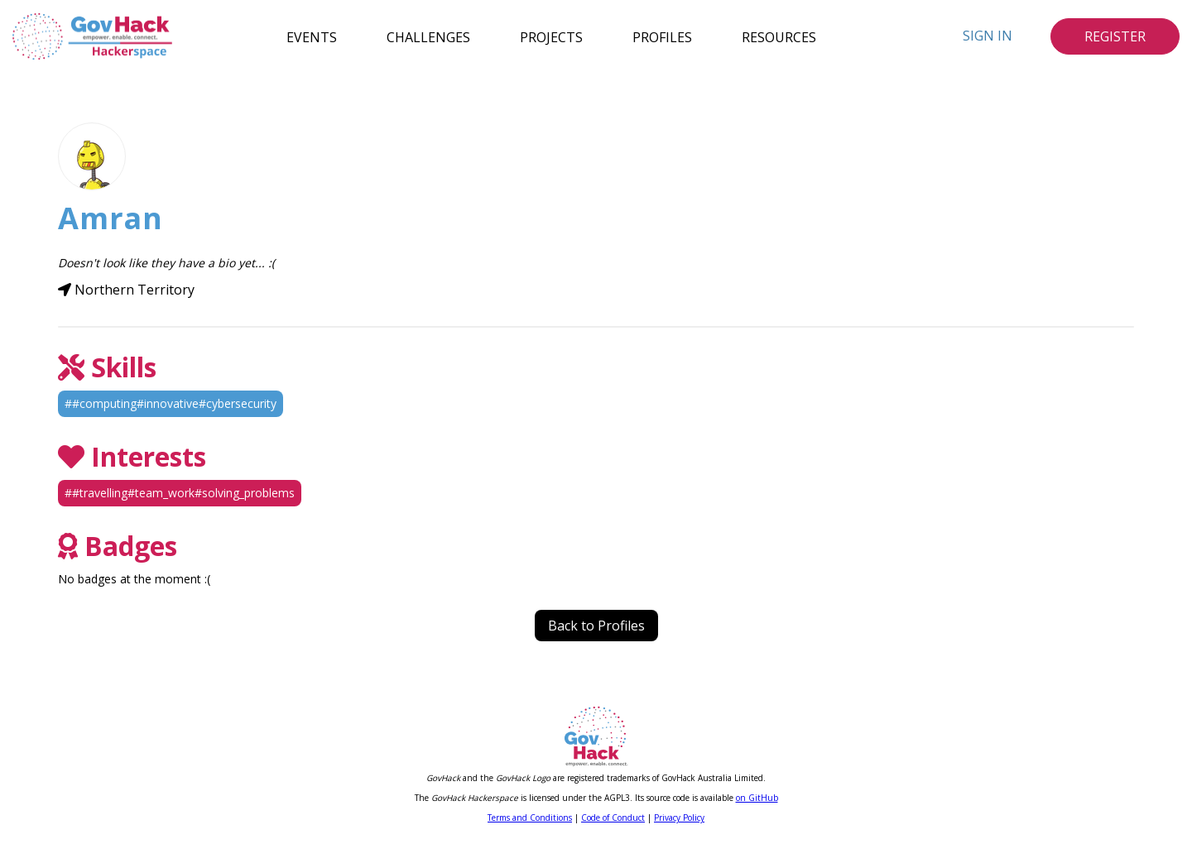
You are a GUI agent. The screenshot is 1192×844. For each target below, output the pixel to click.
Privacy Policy (679, 817)
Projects (551, 36)
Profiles (662, 36)
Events (311, 36)
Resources (779, 36)
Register (1115, 36)
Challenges (428, 36)
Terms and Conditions (530, 817)
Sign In (987, 35)
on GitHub (757, 797)
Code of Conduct (613, 817)
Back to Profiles (596, 625)
